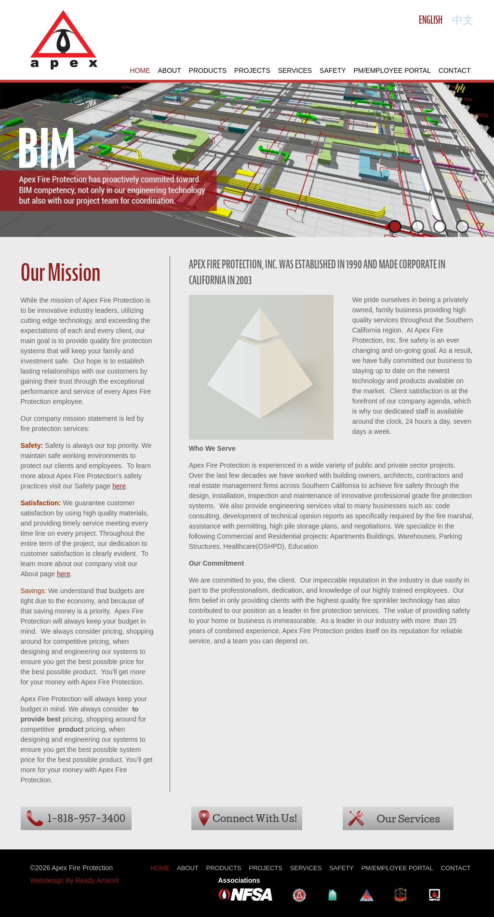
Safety (333, 70)
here (119, 486)
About (169, 70)
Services (295, 70)
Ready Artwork (97, 880)
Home (140, 70)
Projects (252, 70)
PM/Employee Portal (392, 70)
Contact (455, 70)
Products (208, 70)
